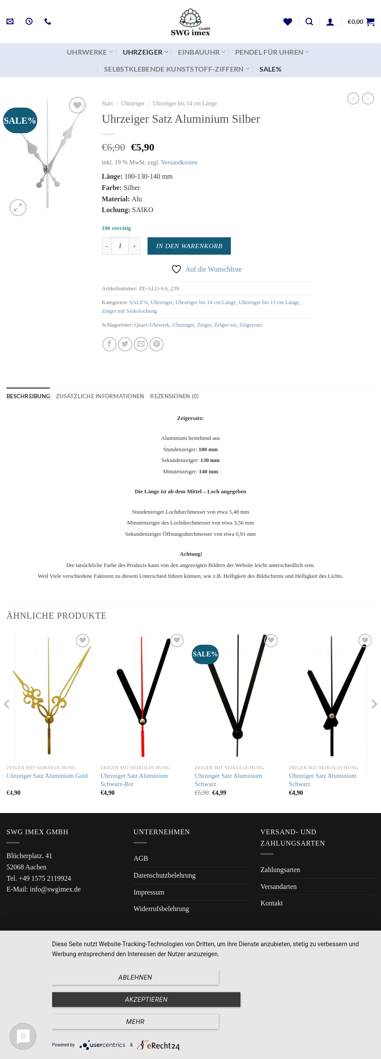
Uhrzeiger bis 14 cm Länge (185, 103)
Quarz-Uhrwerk (151, 325)
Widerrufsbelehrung (161, 908)
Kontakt (271, 903)
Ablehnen (100, 1022)
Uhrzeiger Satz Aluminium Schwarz (228, 779)
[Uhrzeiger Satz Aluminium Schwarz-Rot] (143, 696)
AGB (141, 858)
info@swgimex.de (55, 889)
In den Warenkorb (189, 245)
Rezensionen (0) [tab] (174, 396)
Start (107, 103)
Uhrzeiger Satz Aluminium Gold (47, 775)
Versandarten (278, 886)
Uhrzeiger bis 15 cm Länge (269, 302)
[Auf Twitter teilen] (125, 344)
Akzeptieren (212, 1022)
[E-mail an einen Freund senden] (141, 344)
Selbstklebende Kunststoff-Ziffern (177, 69)
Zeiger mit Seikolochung (129, 311)
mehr (324, 1022)
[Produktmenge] (120, 246)
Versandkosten (179, 162)
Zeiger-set (225, 325)
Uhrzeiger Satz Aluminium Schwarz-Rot (134, 779)
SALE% (270, 69)
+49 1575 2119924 (45, 878)
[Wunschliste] (287, 21)
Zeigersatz (250, 325)
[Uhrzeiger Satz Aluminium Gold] (49, 696)
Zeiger (204, 325)
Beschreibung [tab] (28, 396)
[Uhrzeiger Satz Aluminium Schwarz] (237, 696)
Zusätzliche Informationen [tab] (100, 396)
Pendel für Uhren (272, 52)
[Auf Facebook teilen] (109, 344)
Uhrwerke (90, 52)
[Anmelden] (330, 21)
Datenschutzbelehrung (165, 875)
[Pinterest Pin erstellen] (156, 344)
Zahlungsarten (280, 869)
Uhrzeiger (145, 52)
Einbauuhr (201, 52)
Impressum (149, 892)
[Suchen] (309, 22)
